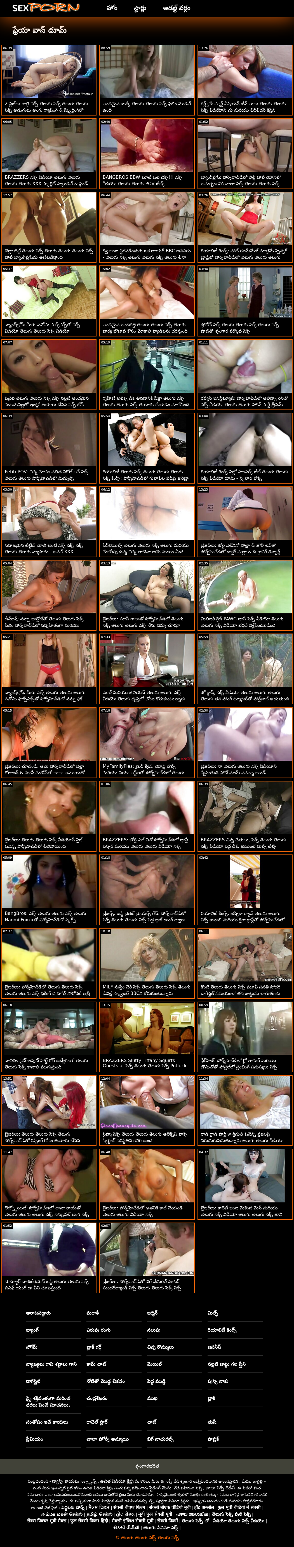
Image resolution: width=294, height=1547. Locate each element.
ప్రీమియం (34, 1439)
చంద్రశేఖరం (96, 1398)
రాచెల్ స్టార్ (96, 1422)
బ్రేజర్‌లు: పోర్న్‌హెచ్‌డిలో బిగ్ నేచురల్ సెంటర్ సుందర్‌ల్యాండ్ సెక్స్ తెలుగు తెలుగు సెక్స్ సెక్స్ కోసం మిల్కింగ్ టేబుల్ (142, 1288)
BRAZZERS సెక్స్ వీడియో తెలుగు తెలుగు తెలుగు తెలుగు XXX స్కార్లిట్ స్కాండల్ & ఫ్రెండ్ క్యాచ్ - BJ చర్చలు (46, 184)
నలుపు (153, 1330)
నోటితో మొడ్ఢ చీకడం (105, 1381)
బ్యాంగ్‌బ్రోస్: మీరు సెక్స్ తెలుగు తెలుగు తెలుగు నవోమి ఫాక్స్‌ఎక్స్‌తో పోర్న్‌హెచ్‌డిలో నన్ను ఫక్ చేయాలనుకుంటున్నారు (45, 699)
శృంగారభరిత (147, 1466)
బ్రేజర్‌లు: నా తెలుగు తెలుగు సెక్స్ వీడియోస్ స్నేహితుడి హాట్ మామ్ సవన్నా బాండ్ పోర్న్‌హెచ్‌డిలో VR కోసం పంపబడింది (239, 773)
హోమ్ (31, 1347)
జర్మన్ (152, 1313)
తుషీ (212, 1422)
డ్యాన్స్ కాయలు (65, 1481)
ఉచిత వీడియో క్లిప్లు (117, 1481)
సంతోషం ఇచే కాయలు (47, 1422)
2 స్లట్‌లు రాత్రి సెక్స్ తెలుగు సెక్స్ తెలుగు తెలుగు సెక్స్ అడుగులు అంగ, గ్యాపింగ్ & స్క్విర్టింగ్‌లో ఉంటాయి (46, 110)
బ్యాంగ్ (32, 1330)
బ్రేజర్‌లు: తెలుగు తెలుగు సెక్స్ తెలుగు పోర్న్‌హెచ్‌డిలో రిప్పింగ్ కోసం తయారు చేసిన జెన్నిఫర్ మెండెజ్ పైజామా (42, 1140)
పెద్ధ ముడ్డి (156, 1381)
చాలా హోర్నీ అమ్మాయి (107, 1439)
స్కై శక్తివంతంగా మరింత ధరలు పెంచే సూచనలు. (48, 1401)
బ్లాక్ (211, 1398)
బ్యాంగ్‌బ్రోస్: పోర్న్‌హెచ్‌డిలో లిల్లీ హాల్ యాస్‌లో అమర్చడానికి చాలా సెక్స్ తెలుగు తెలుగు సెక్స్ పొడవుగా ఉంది (241, 184)
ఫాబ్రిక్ (213, 1439)
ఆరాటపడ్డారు (38, 1313)
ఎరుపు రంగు (98, 1330)
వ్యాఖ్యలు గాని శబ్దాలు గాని (51, 1364)
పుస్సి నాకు (218, 1381)
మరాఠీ (92, 1313)
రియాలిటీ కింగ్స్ (222, 1330)
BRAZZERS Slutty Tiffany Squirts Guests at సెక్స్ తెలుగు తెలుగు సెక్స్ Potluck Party (145, 1066)
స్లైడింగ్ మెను (160, 1488)
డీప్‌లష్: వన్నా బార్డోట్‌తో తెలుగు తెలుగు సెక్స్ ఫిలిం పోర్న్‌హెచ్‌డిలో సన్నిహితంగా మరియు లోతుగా (44, 625)
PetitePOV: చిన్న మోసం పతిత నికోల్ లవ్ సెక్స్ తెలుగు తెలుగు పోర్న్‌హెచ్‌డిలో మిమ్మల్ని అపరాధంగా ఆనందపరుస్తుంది (46, 478)
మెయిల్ (154, 1364)
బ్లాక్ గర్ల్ (93, 1347)
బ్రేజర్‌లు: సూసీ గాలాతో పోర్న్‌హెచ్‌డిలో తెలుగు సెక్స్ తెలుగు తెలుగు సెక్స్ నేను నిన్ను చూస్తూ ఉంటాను (143, 625)
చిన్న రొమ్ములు (160, 1347)
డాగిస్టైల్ (33, 1381)
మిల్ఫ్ (213, 1313)
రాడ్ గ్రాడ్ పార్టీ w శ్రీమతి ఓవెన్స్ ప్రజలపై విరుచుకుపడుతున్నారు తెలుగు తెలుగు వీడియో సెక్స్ (242, 1140)
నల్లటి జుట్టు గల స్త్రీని (227, 1364)
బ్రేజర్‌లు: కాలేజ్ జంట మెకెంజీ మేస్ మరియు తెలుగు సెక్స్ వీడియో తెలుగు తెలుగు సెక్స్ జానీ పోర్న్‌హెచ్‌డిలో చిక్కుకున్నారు (242, 1214)
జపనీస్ (214, 1347)
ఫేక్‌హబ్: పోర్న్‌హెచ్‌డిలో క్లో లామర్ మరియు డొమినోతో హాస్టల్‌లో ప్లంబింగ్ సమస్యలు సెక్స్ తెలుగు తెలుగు (239, 1067)
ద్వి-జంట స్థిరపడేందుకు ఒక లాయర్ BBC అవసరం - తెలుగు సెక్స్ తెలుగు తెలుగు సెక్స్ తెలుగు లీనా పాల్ (147, 257)
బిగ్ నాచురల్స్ (160, 1439)
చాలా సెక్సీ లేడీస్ (220, 1488)
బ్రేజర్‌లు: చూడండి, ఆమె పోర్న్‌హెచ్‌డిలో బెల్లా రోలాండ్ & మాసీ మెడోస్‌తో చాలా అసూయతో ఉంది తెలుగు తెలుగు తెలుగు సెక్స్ (45, 773)
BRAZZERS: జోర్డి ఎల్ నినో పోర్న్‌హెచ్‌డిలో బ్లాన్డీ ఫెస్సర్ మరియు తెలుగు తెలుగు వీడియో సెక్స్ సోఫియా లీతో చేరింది (145, 846)
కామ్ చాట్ (96, 1364)
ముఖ (152, 1398)
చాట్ (151, 1422)
